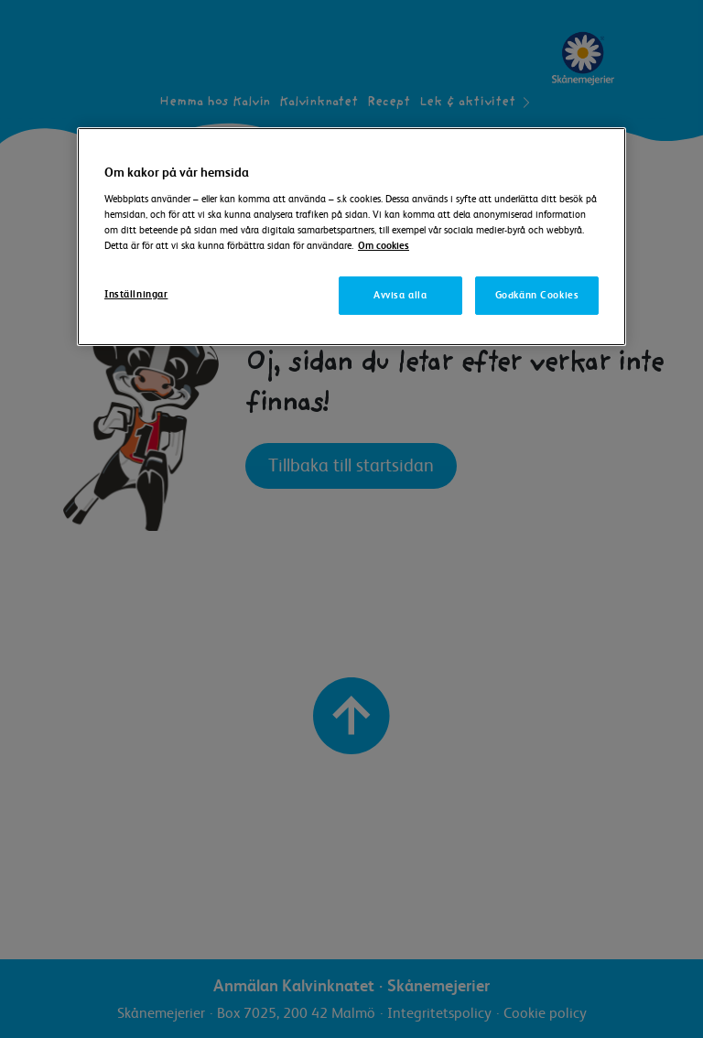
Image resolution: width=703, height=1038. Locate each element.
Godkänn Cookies (537, 295)
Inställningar (136, 294)
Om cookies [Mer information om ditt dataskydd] (383, 246)
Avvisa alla (400, 295)
